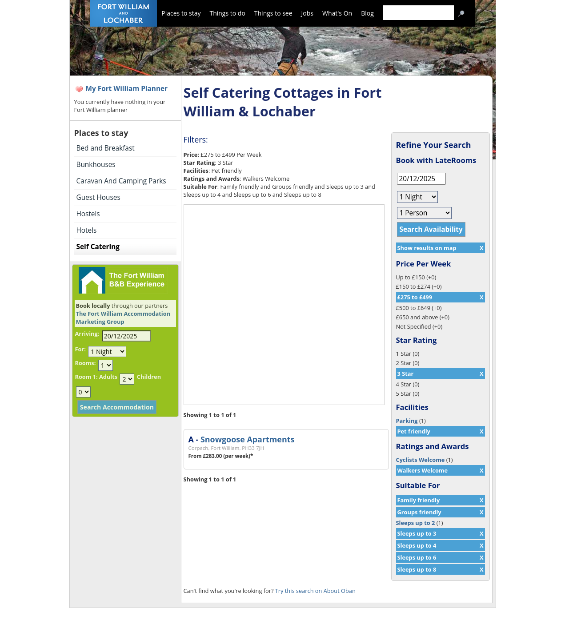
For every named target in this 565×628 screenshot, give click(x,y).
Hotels (86, 230)
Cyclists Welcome (420, 460)
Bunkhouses (96, 164)
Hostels (88, 214)
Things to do (227, 13)
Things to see (273, 13)
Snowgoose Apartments (247, 439)
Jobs (307, 13)
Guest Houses (98, 197)
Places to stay (180, 13)
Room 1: (86, 377)
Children (149, 377)
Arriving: (87, 334)
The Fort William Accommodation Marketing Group (123, 318)
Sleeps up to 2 (415, 523)
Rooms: (85, 363)
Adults (108, 377)
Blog (367, 13)
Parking (407, 421)
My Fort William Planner (127, 88)
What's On (337, 13)
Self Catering (98, 246)
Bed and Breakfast (105, 148)
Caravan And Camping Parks (121, 181)
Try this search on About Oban (315, 591)
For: (80, 349)
